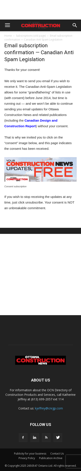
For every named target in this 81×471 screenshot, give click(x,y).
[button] (75, 25)
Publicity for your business (30, 453)
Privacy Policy (27, 458)
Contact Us (57, 453)
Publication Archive (50, 458)
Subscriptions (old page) (31, 35)
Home (8, 35)
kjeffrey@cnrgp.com (49, 408)
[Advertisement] (40, 274)
